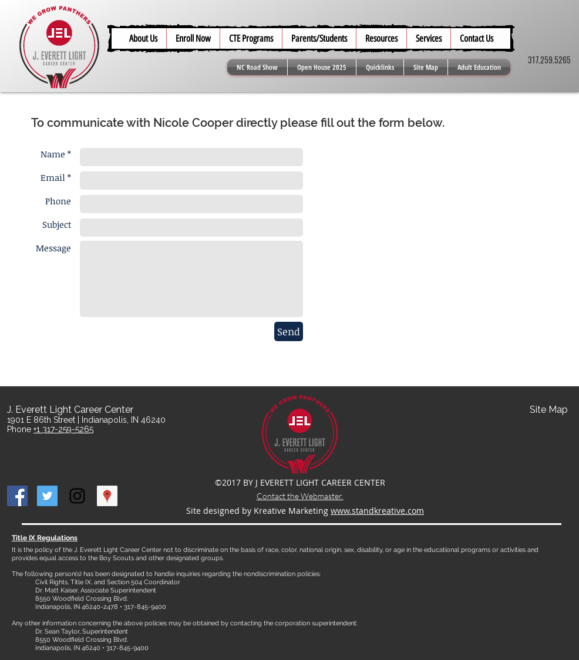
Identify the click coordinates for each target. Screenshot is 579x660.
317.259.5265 (549, 59)
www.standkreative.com (377, 510)
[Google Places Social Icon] (107, 496)
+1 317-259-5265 (63, 429)
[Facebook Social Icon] (17, 496)
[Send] (288, 331)
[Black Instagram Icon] (77, 496)
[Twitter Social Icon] (47, 496)
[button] (319, 38)
